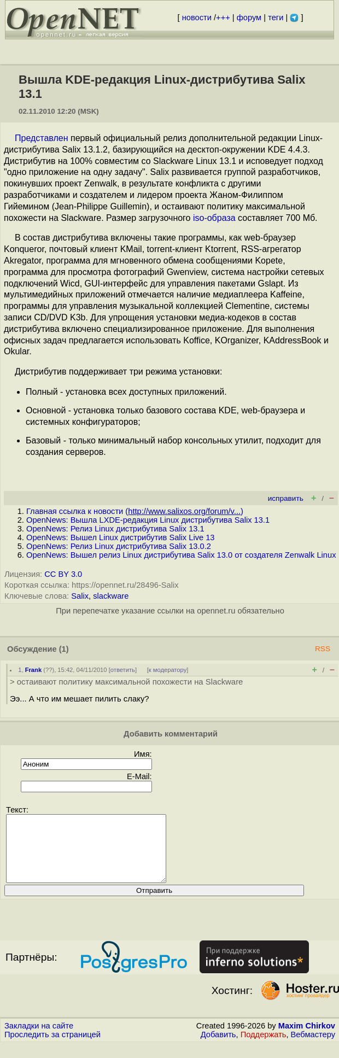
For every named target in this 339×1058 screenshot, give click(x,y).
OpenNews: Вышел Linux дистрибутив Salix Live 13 (120, 537)
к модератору (168, 670)
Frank (33, 670)
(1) (64, 649)
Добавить (218, 1047)
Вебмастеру (313, 1047)
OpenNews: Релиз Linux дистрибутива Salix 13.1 (115, 528)
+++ (223, 17)
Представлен (41, 138)
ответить (122, 670)
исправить (285, 498)
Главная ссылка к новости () (134, 511)
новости (197, 17)
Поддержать (264, 1047)
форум (249, 17)
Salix (80, 596)
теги (275, 17)
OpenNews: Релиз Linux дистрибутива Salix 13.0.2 (118, 546)
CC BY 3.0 (63, 574)
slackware (110, 596)
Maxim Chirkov (306, 1038)
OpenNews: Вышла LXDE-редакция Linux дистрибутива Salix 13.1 (148, 520)
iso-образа (214, 218)
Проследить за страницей (52, 1047)
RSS (322, 649)
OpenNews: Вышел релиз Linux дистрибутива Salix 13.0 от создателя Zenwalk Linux (181, 555)
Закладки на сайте (38, 1038)
